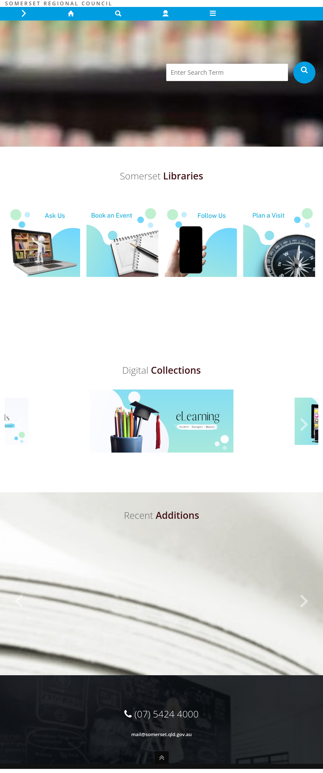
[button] (19, 424)
